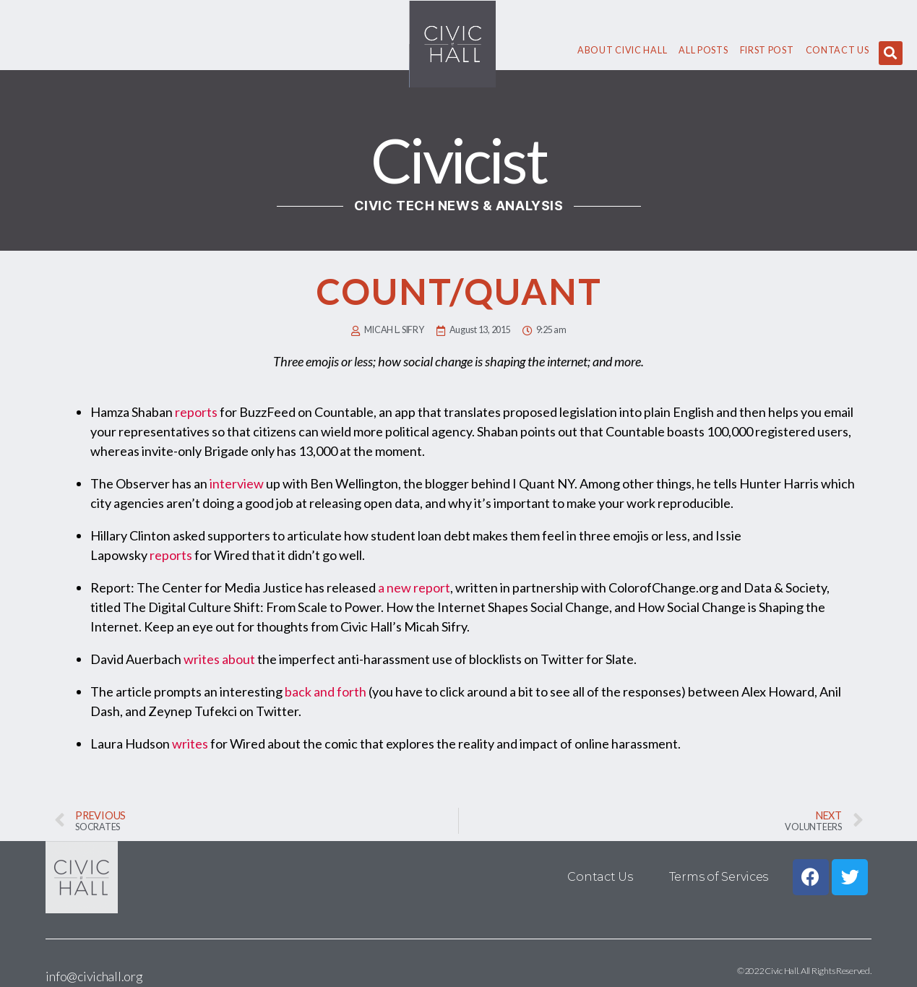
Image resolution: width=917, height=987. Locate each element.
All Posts (703, 50)
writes (190, 743)
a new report (414, 587)
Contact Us (837, 50)
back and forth (325, 691)
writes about (219, 659)
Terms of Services (718, 877)
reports (196, 412)
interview (237, 483)
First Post (767, 50)
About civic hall (622, 50)
